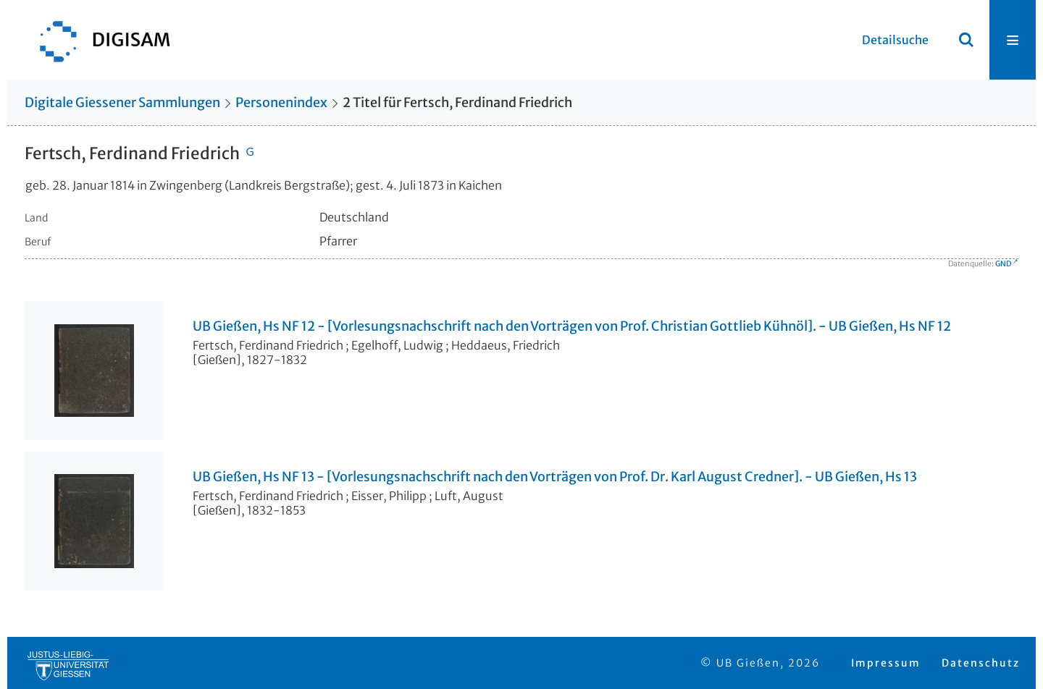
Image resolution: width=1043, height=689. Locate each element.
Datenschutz (981, 662)
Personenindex (281, 102)
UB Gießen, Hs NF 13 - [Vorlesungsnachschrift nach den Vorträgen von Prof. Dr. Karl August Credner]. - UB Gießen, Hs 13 (555, 477)
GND (1003, 264)
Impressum (886, 662)
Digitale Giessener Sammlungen (122, 102)
